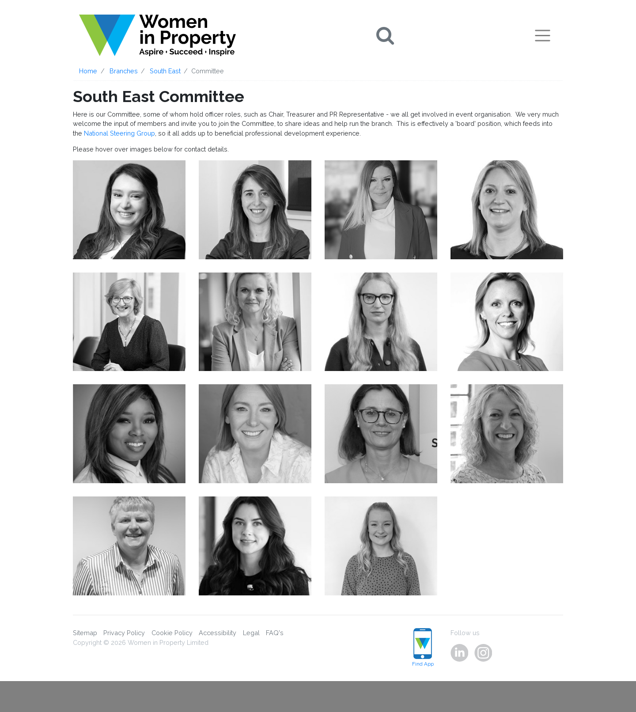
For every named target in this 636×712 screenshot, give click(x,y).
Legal (251, 632)
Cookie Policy (172, 632)
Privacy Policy (124, 632)
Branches (124, 71)
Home (88, 71)
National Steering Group (119, 133)
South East (165, 71)
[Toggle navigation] (542, 35)
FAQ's (275, 632)
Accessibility (217, 632)
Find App (423, 647)
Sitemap (85, 632)
